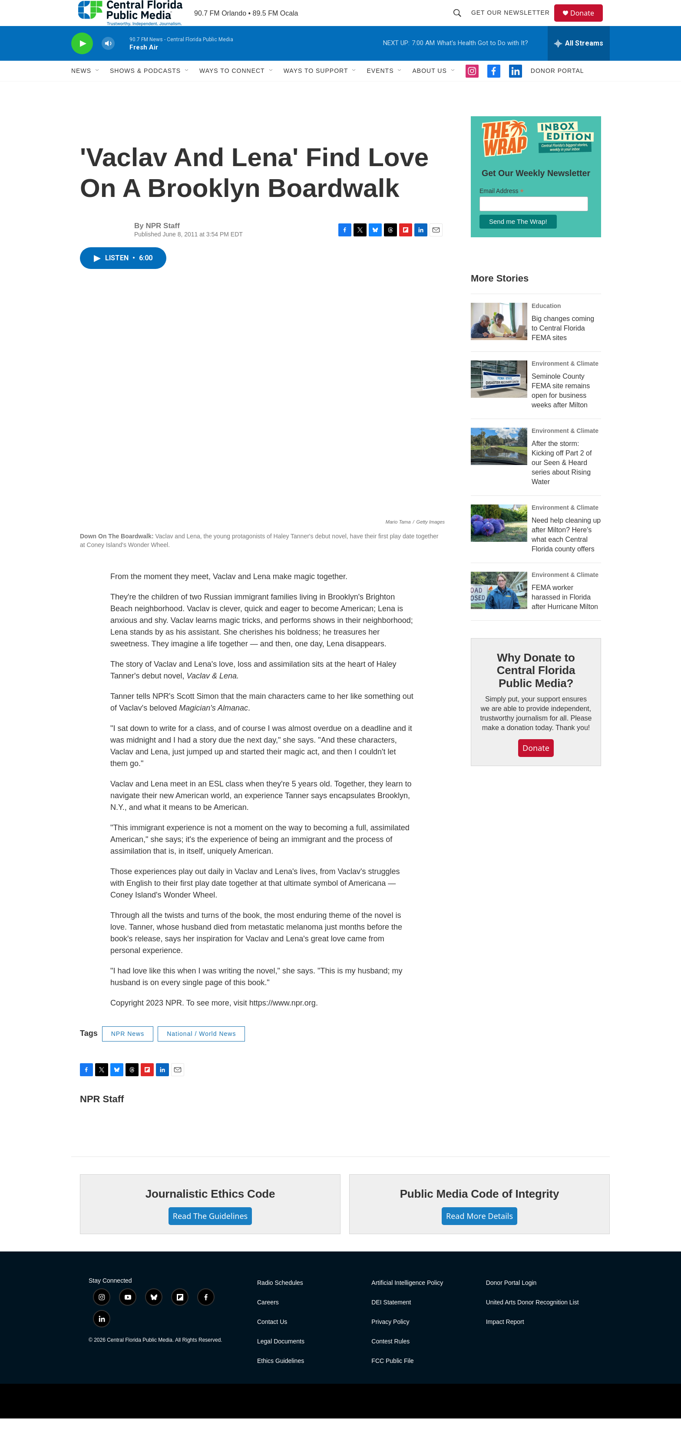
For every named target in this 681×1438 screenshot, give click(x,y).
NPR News (127, 1053)
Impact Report (505, 1341)
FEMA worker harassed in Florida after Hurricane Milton (565, 616)
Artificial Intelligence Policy (407, 1302)
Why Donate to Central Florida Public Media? (536, 690)
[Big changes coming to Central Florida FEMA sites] (499, 341)
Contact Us (272, 1341)
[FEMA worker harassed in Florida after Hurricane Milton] (499, 610)
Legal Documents (280, 1361)
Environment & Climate (565, 383)
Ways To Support (316, 90)
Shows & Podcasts (145, 90)
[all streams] (579, 63)
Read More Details (479, 1235)
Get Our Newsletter (514, 22)
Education (546, 325)
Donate (587, 22)
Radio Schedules (280, 1302)
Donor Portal (557, 90)
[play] (82, 63)
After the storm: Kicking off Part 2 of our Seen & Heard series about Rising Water (562, 482)
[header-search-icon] (461, 22)
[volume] (108, 63)
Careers (268, 1322)
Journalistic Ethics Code (210, 1213)
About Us (429, 90)
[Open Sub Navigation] (97, 90)
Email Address (501, 210)
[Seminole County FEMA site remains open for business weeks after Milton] (499, 398)
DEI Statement (391, 1322)
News (81, 90)
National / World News (201, 1053)
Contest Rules (390, 1361)
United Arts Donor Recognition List (532, 1322)
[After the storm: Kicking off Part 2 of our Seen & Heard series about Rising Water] (499, 466)
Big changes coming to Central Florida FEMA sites (563, 347)
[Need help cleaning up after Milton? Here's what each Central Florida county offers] (499, 542)
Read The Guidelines (210, 1235)
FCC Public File (392, 1380)
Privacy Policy (390, 1341)
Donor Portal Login (511, 1302)
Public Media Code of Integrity (479, 1213)
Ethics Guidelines (280, 1380)
